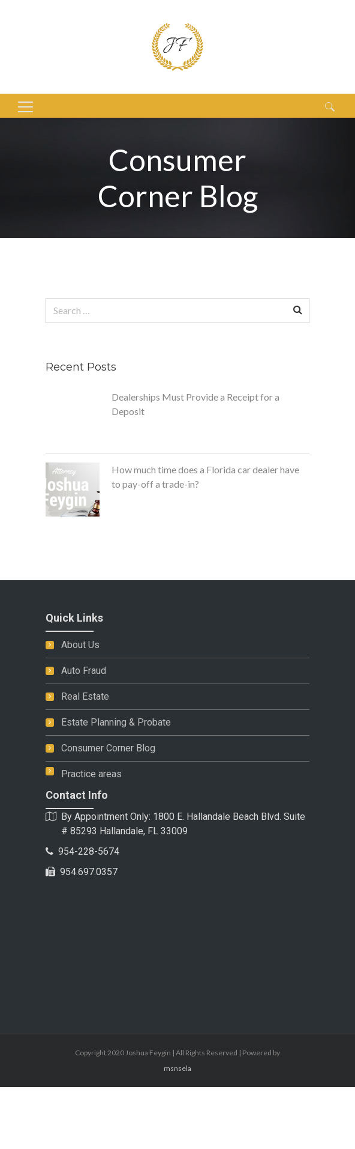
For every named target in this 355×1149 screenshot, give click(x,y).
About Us (80, 644)
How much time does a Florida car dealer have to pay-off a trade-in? (205, 477)
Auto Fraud (83, 670)
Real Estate (85, 696)
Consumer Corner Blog (108, 748)
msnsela (177, 1068)
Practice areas (91, 774)
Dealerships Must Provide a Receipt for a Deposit (195, 404)
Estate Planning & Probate (116, 722)
